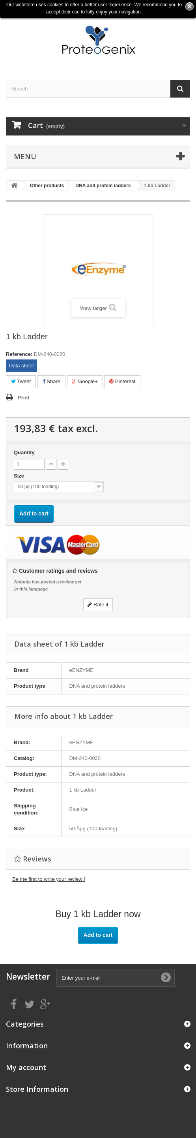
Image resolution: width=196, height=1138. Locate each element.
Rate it (98, 605)
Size (20, 476)
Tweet (21, 381)
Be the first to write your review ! (48, 879)
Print (24, 398)
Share (51, 381)
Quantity (24, 452)
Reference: (19, 354)
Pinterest (122, 381)
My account (26, 1067)
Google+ (85, 381)
